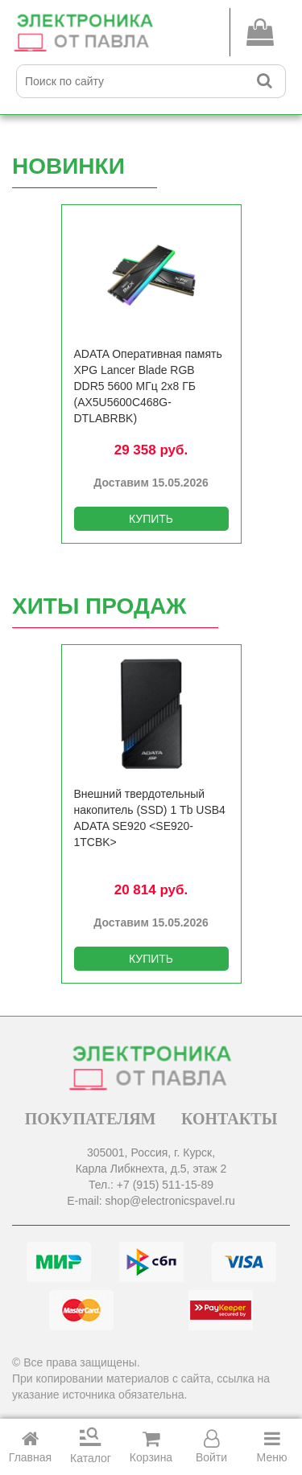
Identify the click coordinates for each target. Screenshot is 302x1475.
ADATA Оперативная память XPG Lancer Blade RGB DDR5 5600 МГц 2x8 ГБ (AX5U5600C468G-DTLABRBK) (148, 386)
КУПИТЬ (151, 518)
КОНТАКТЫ (229, 1119)
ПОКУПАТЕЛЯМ (90, 1119)
